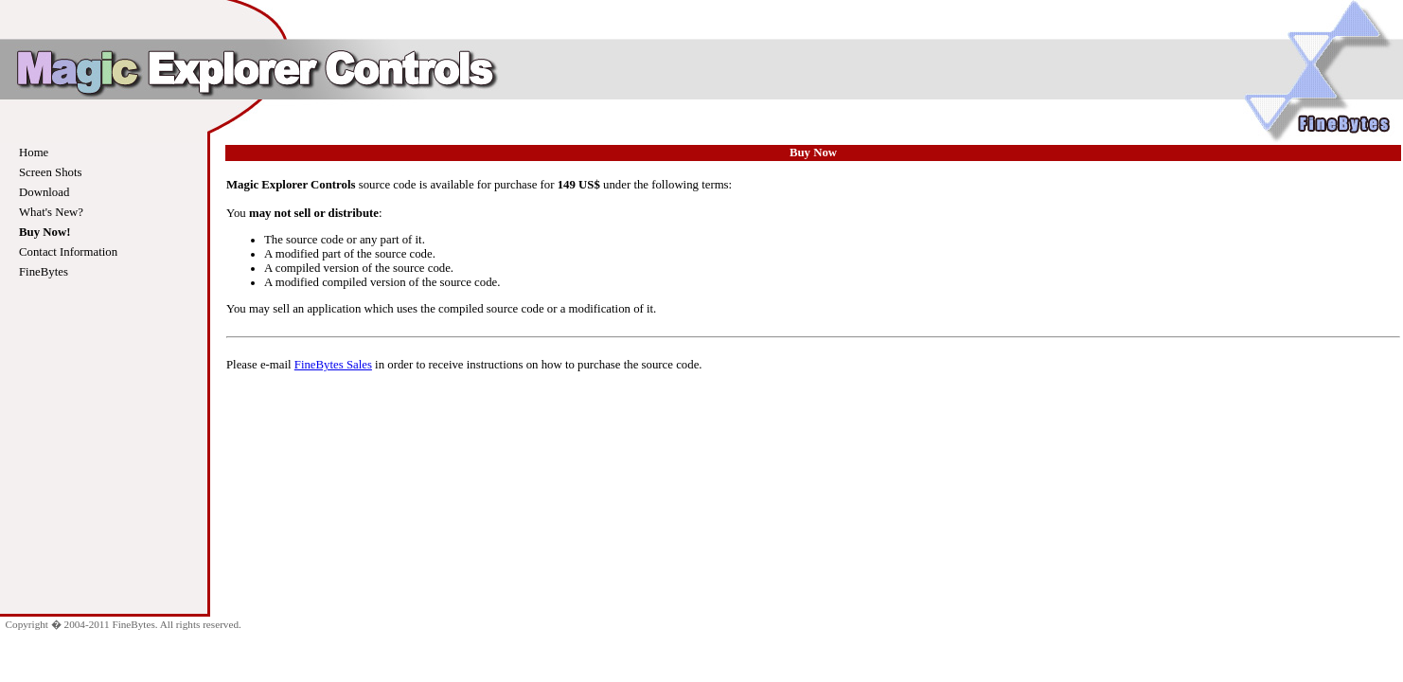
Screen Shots (50, 172)
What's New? (51, 212)
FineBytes (43, 271)
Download (44, 192)
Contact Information (68, 252)
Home (33, 152)
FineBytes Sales (333, 364)
